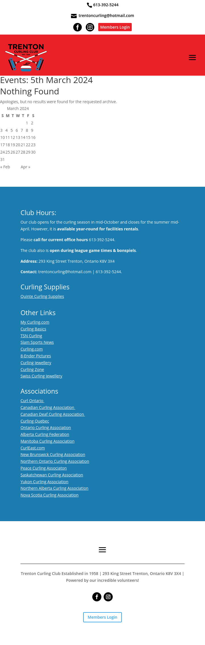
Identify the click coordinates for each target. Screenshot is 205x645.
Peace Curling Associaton (43, 468)
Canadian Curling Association (47, 407)
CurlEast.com (32, 448)
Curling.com (31, 349)
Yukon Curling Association (44, 481)
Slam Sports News (37, 342)
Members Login (115, 27)
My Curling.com (34, 322)
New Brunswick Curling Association (52, 454)
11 (7, 137)
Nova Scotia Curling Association (49, 495)
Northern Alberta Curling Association (54, 488)
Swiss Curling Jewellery (41, 376)
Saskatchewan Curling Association (51, 475)
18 (7, 144)
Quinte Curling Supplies (42, 296)
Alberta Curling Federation (44, 434)
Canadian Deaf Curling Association (52, 414)
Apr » (25, 166)
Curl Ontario (32, 400)
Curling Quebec (34, 421)
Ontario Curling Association (45, 427)
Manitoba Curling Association (47, 441)
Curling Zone (32, 369)
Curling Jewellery (35, 362)
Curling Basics (33, 329)
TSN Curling (31, 335)
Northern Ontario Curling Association (54, 461)
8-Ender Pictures (35, 355)
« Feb (5, 166)
